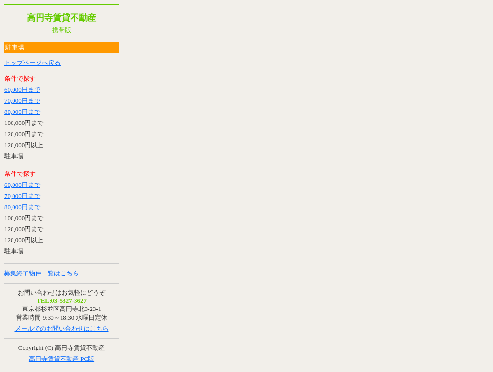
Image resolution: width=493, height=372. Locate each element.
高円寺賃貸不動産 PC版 (61, 358)
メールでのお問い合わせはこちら (62, 328)
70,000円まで (22, 100)
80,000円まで (22, 111)
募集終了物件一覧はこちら (41, 273)
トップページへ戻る (32, 62)
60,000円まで (22, 89)
